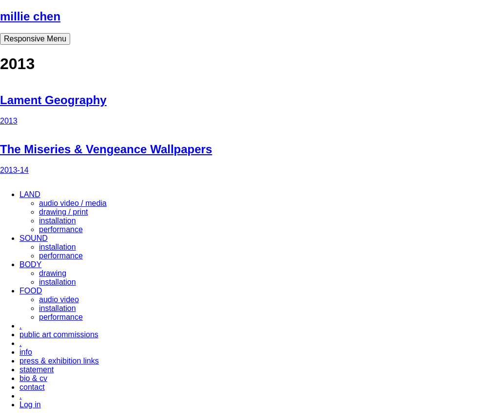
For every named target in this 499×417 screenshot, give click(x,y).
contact (32, 387)
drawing (52, 273)
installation (57, 221)
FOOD (30, 291)
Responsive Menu (35, 39)
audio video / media (73, 203)
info (25, 352)
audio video (59, 299)
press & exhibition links (59, 361)
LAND (29, 194)
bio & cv (33, 378)
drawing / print (63, 212)
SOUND (33, 238)
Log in (30, 404)
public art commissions (58, 334)
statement (36, 369)
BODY (30, 264)
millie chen (30, 16)
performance (61, 229)
